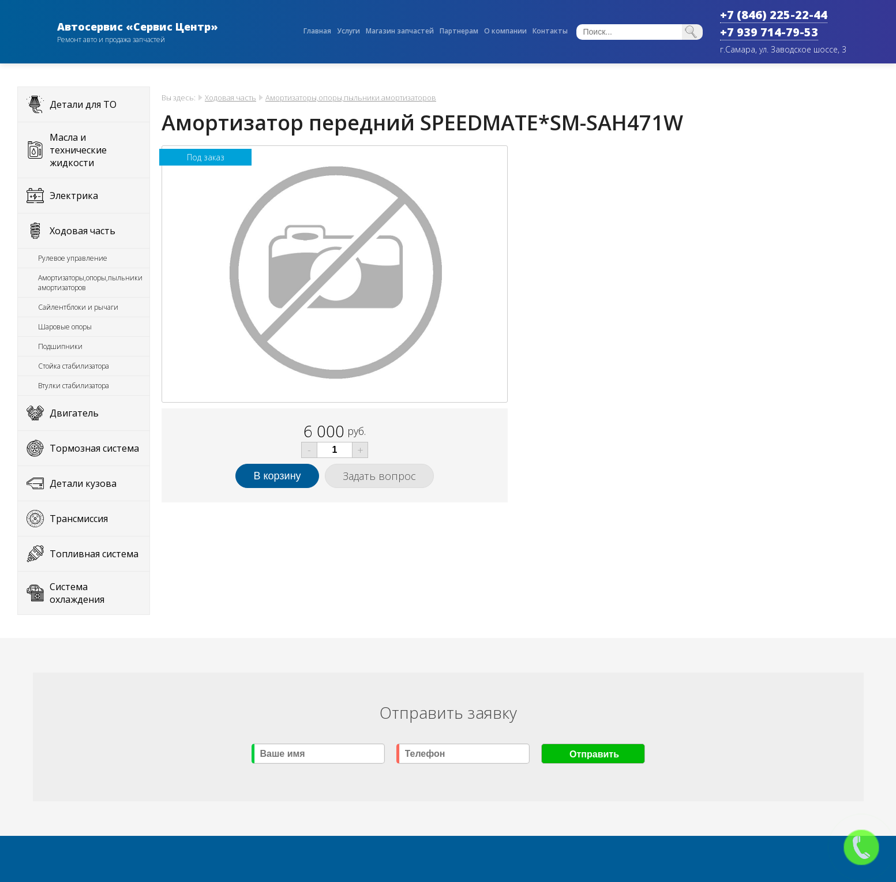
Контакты (550, 31)
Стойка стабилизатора (73, 366)
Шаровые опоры (65, 327)
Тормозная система (94, 448)
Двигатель (74, 413)
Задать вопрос (379, 476)
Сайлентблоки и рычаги (78, 307)
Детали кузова (83, 483)
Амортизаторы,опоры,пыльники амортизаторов (90, 282)
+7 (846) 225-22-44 (773, 14)
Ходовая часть (82, 230)
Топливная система (94, 553)
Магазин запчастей (400, 31)
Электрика (74, 195)
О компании (505, 31)
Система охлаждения (77, 593)
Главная (317, 31)
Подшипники (60, 346)
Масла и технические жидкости (78, 150)
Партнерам (459, 31)
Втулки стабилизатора (73, 386)
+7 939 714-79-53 (769, 32)
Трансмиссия (79, 518)
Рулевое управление (72, 258)
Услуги (348, 31)
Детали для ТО (83, 104)
